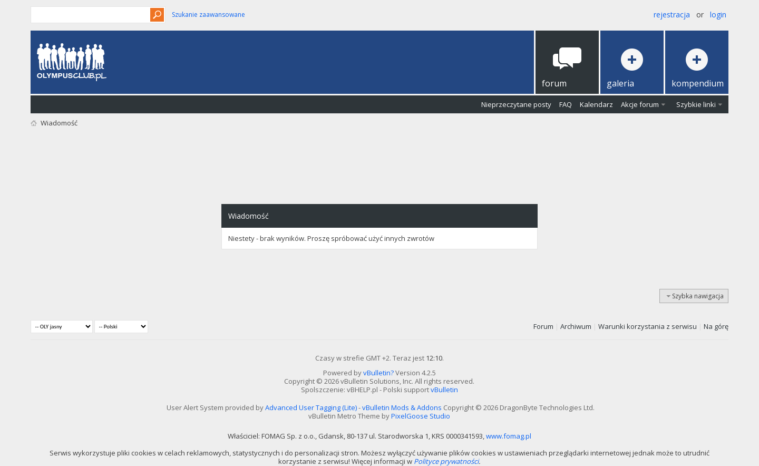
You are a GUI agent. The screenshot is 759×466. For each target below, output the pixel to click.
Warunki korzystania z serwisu (647, 326)
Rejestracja (672, 14)
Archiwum (575, 326)
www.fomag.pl (508, 436)
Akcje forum (640, 104)
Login (718, 14)
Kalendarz (596, 104)
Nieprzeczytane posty (516, 104)
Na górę (716, 326)
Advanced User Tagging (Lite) (311, 407)
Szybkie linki (696, 104)
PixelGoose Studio (420, 416)
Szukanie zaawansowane (208, 14)
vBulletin (444, 389)
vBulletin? (378, 372)
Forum (543, 326)
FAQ (565, 104)
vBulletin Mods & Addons (402, 407)
